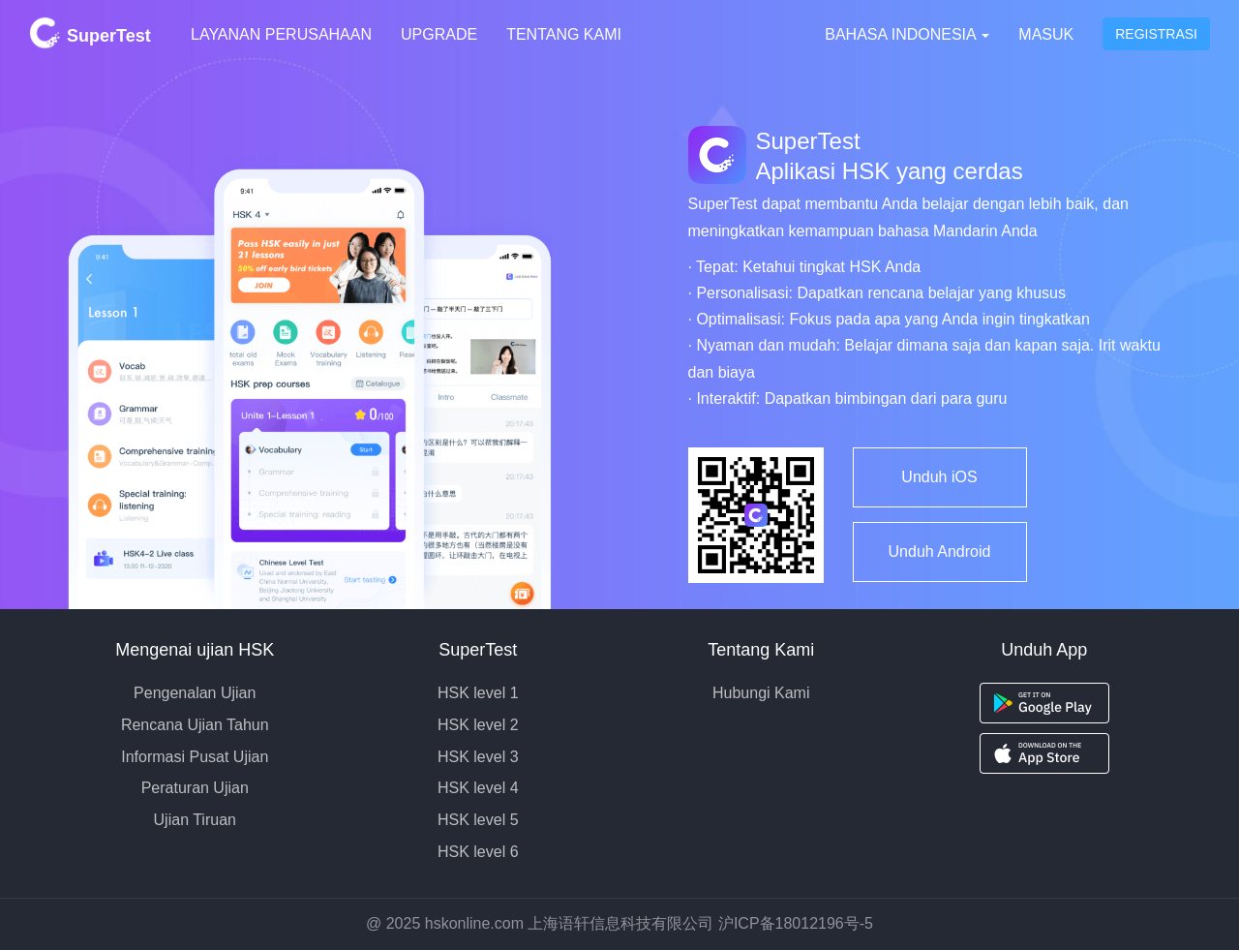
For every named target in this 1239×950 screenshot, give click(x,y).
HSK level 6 (478, 851)
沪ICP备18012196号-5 (795, 923)
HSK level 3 (478, 757)
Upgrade (439, 34)
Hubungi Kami (761, 693)
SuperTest (90, 32)
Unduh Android (940, 551)
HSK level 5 (478, 820)
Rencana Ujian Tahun (195, 725)
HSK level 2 (478, 725)
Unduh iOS (939, 477)
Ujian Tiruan (195, 820)
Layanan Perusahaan (281, 34)
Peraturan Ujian (195, 788)
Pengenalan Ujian (195, 693)
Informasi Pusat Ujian (194, 757)
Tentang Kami (563, 34)
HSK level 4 (478, 788)
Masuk (1045, 34)
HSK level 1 (478, 693)
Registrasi (1156, 34)
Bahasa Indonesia (907, 34)
